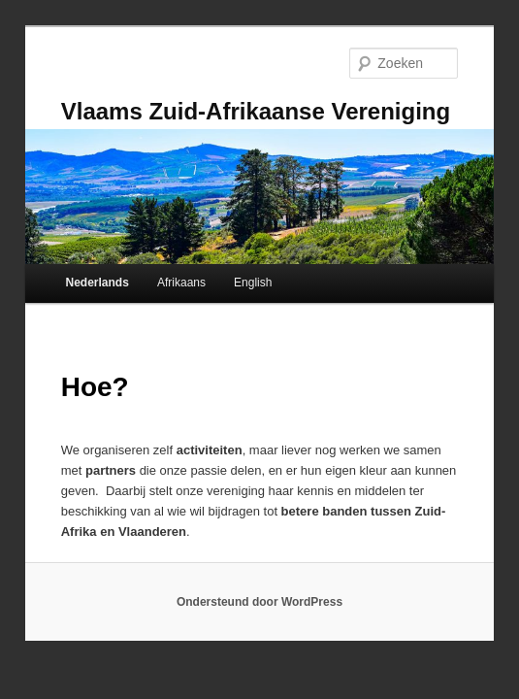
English (253, 282)
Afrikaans (181, 282)
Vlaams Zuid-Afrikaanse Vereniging (255, 111)
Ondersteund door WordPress (259, 602)
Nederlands (97, 282)
